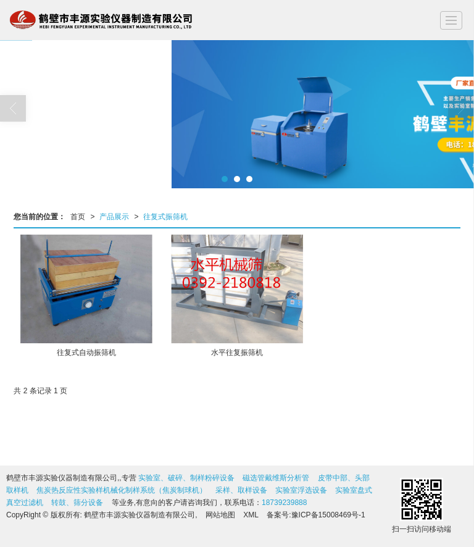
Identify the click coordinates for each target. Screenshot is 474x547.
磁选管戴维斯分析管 (276, 478)
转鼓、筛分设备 (77, 502)
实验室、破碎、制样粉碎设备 (186, 478)
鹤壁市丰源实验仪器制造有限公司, (140, 515)
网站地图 (220, 515)
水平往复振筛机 (237, 352)
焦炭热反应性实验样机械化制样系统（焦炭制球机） (121, 490)
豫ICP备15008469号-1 (328, 515)
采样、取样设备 (241, 490)
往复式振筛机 (165, 216)
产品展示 (114, 216)
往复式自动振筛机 (86, 352)
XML (251, 515)
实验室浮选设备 (301, 490)
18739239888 (284, 502)
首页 (77, 216)
